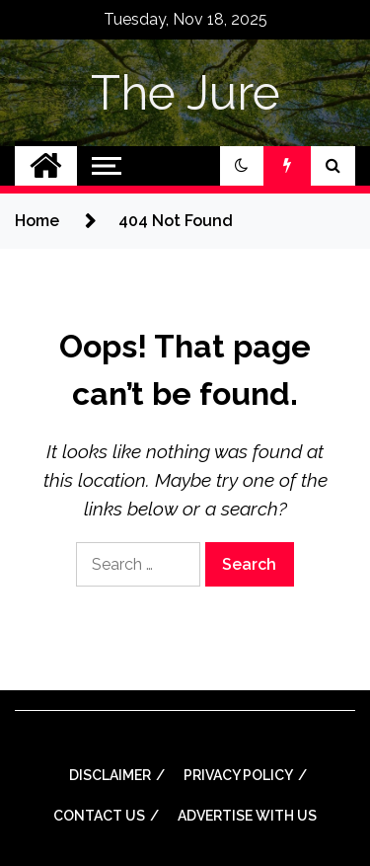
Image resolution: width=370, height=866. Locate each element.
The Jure (185, 92)
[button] (241, 166)
